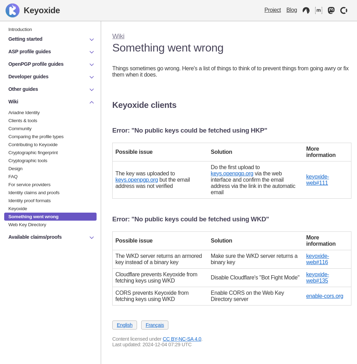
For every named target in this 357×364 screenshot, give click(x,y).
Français (155, 325)
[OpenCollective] (343, 10)
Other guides (51, 89)
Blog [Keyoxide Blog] (292, 10)
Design (15, 168)
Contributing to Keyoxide (33, 144)
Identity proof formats (29, 200)
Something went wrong (33, 216)
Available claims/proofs (51, 237)
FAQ (12, 176)
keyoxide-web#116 (317, 259)
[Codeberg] (306, 10)
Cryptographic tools (27, 160)
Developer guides (51, 77)
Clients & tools (22, 120)
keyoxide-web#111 (317, 180)
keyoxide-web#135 (317, 277)
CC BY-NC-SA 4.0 (182, 339)
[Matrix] (318, 10)
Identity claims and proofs (34, 192)
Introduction (20, 29)
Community (19, 128)
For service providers (29, 184)
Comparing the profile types (35, 136)
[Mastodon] (331, 10)
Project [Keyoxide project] (273, 10)
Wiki (118, 36)
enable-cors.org (324, 296)
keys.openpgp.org (136, 180)
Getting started (51, 39)
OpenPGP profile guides (51, 64)
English (124, 325)
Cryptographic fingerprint (33, 152)
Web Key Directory (27, 224)
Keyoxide (33, 10)
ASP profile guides (51, 52)
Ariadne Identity (24, 112)
